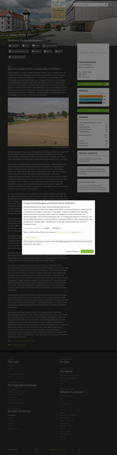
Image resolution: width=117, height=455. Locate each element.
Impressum (80, 232)
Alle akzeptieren (87, 251)
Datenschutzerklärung (64, 232)
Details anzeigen (31, 237)
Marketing (56, 228)
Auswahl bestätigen (72, 251)
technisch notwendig (33, 228)
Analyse (47, 228)
